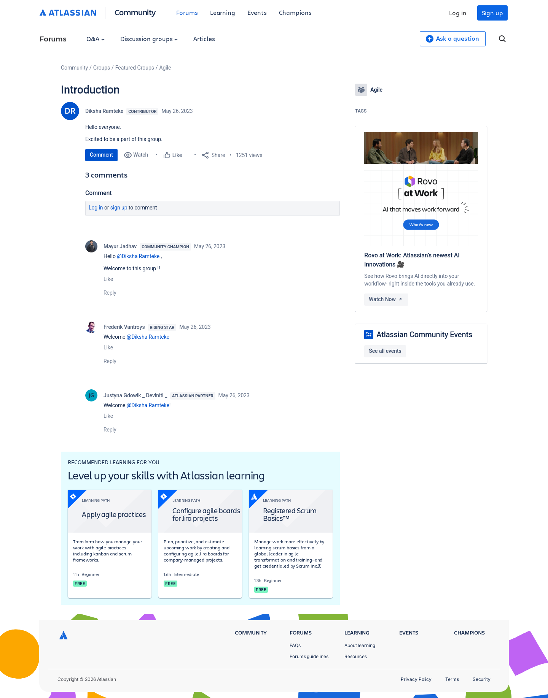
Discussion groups (149, 39)
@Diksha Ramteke (138, 256)
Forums (187, 12)
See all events (385, 351)
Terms (452, 679)
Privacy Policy (416, 679)
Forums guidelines (309, 656)
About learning (359, 645)
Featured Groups (134, 68)
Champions (295, 12)
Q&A (95, 39)
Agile (165, 68)
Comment (101, 155)
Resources (355, 656)
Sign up (492, 13)
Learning (222, 12)
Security (482, 679)
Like (108, 279)
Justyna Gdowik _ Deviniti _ (135, 395)
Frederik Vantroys (124, 327)
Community (135, 11)
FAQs (295, 645)
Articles (204, 39)
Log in (458, 13)
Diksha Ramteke (104, 111)
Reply (110, 293)
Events (257, 12)
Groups (101, 68)
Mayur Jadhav (120, 246)
